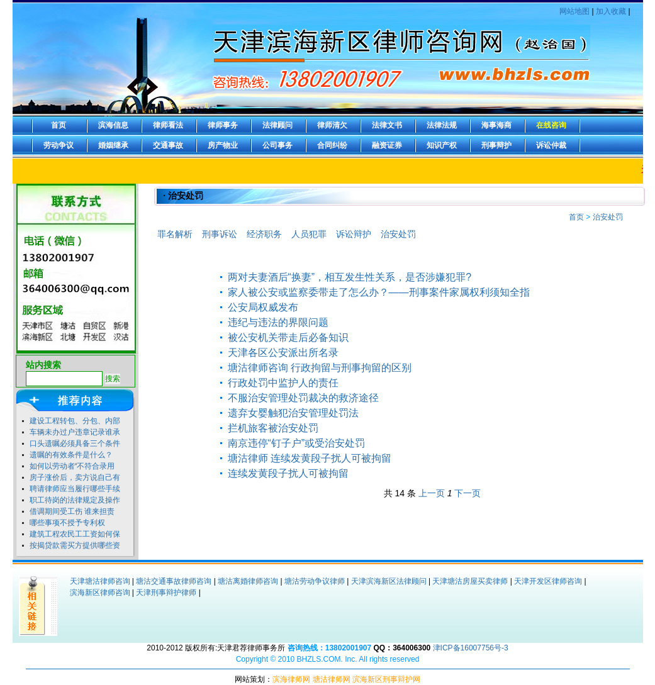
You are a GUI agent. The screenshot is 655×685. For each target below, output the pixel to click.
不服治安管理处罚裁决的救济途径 (303, 398)
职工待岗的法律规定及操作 (75, 500)
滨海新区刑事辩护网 (386, 679)
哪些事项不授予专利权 (67, 522)
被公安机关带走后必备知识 (288, 337)
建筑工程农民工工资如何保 (75, 534)
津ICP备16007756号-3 (470, 647)
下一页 (467, 493)
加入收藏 (611, 11)
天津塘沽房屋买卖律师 (470, 581)
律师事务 (223, 125)
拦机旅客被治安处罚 (273, 428)
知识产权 (442, 145)
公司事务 (277, 145)
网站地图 (574, 11)
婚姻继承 (113, 145)
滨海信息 (113, 125)
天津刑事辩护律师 (166, 592)
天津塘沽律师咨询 (100, 581)
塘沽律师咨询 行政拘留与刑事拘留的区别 (319, 367)
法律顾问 (277, 125)
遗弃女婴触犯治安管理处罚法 (293, 413)
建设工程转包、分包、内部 (75, 420)
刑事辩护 (496, 145)
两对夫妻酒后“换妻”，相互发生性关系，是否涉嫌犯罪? (350, 277)
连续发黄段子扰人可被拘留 (288, 473)
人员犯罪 (309, 234)
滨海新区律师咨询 (100, 592)
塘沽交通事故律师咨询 (173, 581)
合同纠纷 (332, 145)
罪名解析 (175, 234)
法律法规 (442, 125)
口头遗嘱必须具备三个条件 (75, 443)
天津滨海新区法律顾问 (389, 581)
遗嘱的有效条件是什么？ (71, 454)
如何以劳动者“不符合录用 (72, 466)
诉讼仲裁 (551, 145)
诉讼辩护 (353, 234)
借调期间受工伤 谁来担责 (72, 511)
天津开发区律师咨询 (548, 581)
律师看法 (168, 125)
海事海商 (496, 125)
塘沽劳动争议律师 (314, 581)
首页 (58, 125)
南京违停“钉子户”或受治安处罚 (297, 443)
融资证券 (387, 145)
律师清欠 (332, 125)
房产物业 (223, 145)
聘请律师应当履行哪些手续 (75, 488)
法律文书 (387, 125)
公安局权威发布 (263, 307)
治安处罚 (608, 217)
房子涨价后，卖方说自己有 (75, 477)
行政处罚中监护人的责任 (283, 382)
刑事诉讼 (219, 234)
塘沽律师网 (331, 679)
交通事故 (168, 145)
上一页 (431, 493)
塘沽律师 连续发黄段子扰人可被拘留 (309, 458)
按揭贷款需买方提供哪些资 (75, 545)
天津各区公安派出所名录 (283, 352)
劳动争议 (58, 145)
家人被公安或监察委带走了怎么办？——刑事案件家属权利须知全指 (379, 292)
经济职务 (264, 234)
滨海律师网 (291, 679)
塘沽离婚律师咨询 (248, 581)
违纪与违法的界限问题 (278, 322)
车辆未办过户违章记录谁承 (75, 432)
